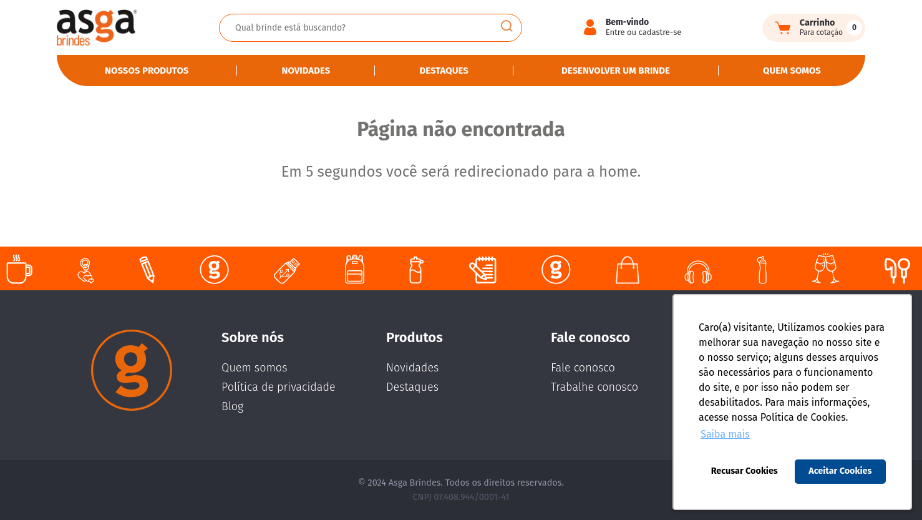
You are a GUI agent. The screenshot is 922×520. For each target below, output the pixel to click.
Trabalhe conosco (594, 387)
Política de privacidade (278, 387)
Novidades (306, 70)
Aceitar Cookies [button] (839, 471)
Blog (232, 406)
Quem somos (792, 70)
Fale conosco (583, 368)
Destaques (443, 70)
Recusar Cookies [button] (744, 471)
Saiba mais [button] (725, 434)
